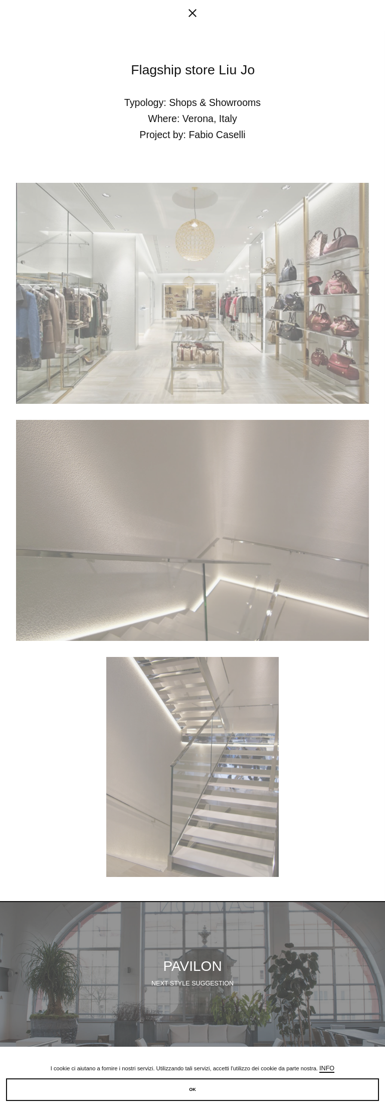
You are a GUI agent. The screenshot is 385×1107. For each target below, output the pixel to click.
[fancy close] (192, 15)
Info (326, 1068)
